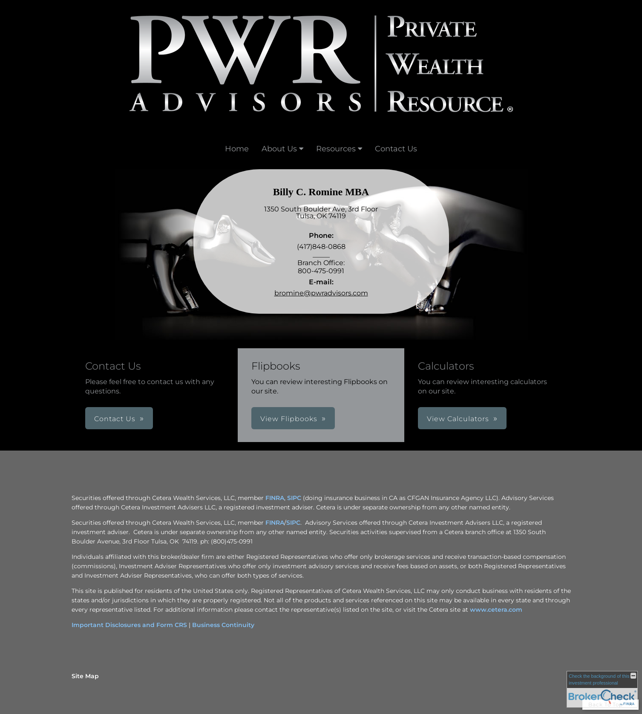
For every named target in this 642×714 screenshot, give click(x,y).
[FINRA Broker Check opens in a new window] (602, 689)
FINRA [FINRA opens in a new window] (274, 498)
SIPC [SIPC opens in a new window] (294, 498)
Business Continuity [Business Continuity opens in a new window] (223, 625)
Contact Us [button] (114, 419)
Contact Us (396, 148)
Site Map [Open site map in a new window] (85, 676)
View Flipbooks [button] (288, 419)
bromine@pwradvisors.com (321, 293)
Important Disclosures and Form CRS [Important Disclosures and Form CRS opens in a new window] (129, 625)
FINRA (274, 522)
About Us (279, 148)
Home (237, 148)
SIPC (293, 522)
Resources (336, 148)
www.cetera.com (496, 609)
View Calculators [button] (458, 419)
